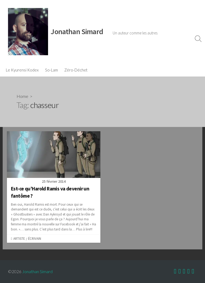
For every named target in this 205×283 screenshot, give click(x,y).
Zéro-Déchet (76, 69)
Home (22, 96)
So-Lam (51, 69)
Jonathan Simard (37, 271)
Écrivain (34, 238)
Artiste (19, 238)
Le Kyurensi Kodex (22, 69)
